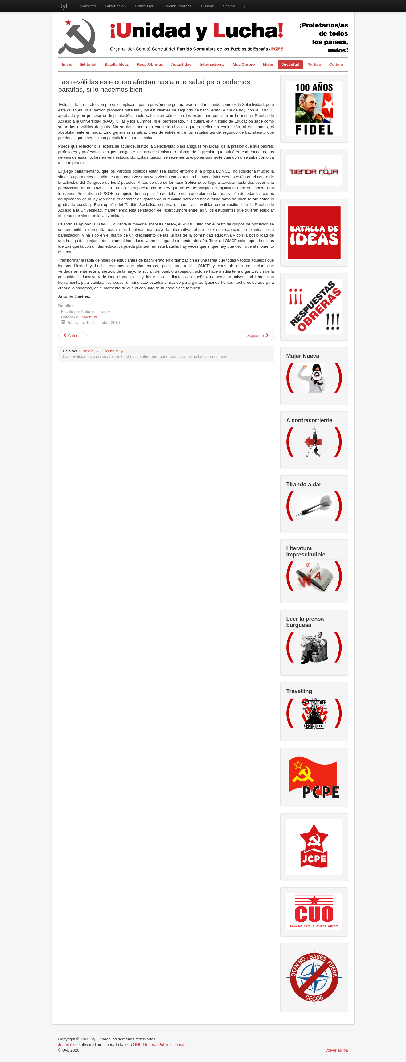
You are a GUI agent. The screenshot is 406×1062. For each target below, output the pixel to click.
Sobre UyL (144, 6)
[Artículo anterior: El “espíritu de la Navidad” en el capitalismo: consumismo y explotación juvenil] (72, 335)
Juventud (290, 64)
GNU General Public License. (159, 1044)
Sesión (229, 6)
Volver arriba (337, 1050)
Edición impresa (177, 6)
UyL (63, 6)
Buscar (207, 6)
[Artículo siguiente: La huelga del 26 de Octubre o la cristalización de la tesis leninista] (258, 335)
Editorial (88, 64)
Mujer (268, 64)
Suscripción (115, 6)
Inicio (67, 64)
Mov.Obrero (244, 64)
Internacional (212, 64)
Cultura (336, 64)
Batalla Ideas (116, 64)
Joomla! (65, 1044)
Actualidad (181, 64)
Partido (314, 64)
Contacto (88, 6)
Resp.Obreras (150, 64)
